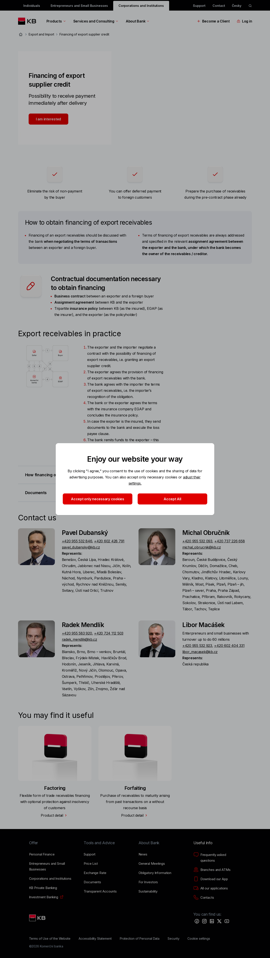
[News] (143, 854)
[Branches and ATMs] (212, 870)
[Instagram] (204, 921)
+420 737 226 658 (229, 541)
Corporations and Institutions (141, 5)
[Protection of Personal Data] (140, 938)
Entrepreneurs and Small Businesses (79, 5)
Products (56, 21)
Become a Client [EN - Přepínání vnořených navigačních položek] (213, 21)
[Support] (89, 854)
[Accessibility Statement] (95, 938)
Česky (236, 5)
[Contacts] (203, 897)
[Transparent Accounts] (100, 891)
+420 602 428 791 (109, 541)
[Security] (173, 938)
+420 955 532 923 (197, 645)
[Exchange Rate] (95, 873)
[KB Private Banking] (43, 888)
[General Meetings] (152, 863)
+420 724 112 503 (108, 633)
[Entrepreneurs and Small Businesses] (53, 866)
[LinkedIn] (211, 921)
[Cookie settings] (198, 938)
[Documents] (92, 882)
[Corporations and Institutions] (50, 878)
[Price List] (91, 863)
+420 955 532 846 (77, 541)
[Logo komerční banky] (28, 21)
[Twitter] (219, 921)
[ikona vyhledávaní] (250, 5)
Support (199, 5)
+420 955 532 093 (197, 541)
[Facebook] (196, 921)
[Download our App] (210, 879)
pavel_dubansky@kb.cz (81, 547)
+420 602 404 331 (229, 645)
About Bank (138, 21)
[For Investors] (148, 882)
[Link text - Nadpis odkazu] (37, 917)
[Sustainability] (148, 891)
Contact (219, 5)
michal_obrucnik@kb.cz (201, 547)
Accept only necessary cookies (97, 499)
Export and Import (41, 34)
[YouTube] (226, 921)
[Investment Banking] (43, 897)
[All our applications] (210, 888)
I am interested (48, 119)
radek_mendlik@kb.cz (79, 639)
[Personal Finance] (42, 854)
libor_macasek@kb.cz (200, 652)
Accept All (172, 499)
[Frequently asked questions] (217, 857)
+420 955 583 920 (77, 633)
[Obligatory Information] (155, 873)
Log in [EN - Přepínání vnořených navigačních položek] (244, 21)
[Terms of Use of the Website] (50, 938)
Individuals (31, 5)
